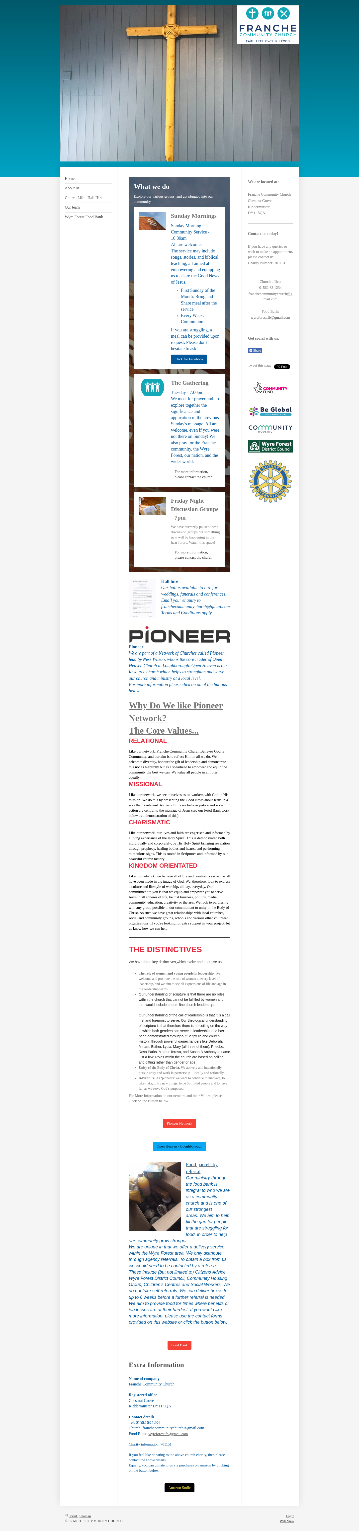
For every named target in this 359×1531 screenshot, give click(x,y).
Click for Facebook (189, 359)
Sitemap (85, 1516)
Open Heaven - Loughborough (179, 1146)
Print (71, 1516)
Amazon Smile (179, 1488)
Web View (287, 1521)
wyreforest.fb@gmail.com (168, 1434)
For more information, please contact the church (193, 474)
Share (255, 350)
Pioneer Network (179, 1123)
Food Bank (179, 1345)
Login (290, 1516)
